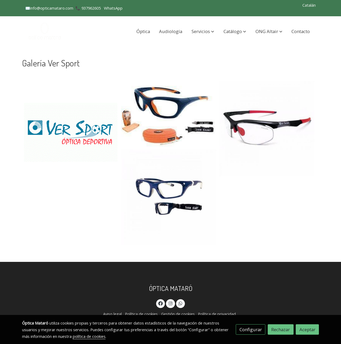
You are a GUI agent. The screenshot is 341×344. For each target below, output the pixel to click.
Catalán (309, 5)
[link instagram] (170, 303)
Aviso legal (112, 314)
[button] (203, 31)
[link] (45, 31)
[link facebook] (160, 303)
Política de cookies (141, 314)
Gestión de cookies (178, 314)
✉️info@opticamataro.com (49, 8)
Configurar (250, 329)
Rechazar (280, 329)
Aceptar (307, 329)
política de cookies (89, 336)
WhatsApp (113, 8)
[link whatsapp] (180, 303)
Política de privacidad (217, 314)
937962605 (91, 8)
